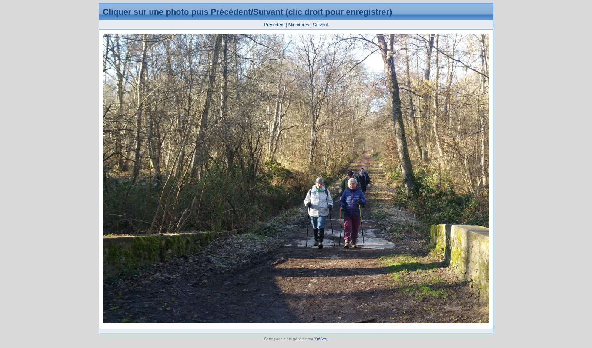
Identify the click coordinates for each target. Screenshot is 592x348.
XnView (320, 339)
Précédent (274, 25)
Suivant (320, 25)
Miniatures (298, 25)
